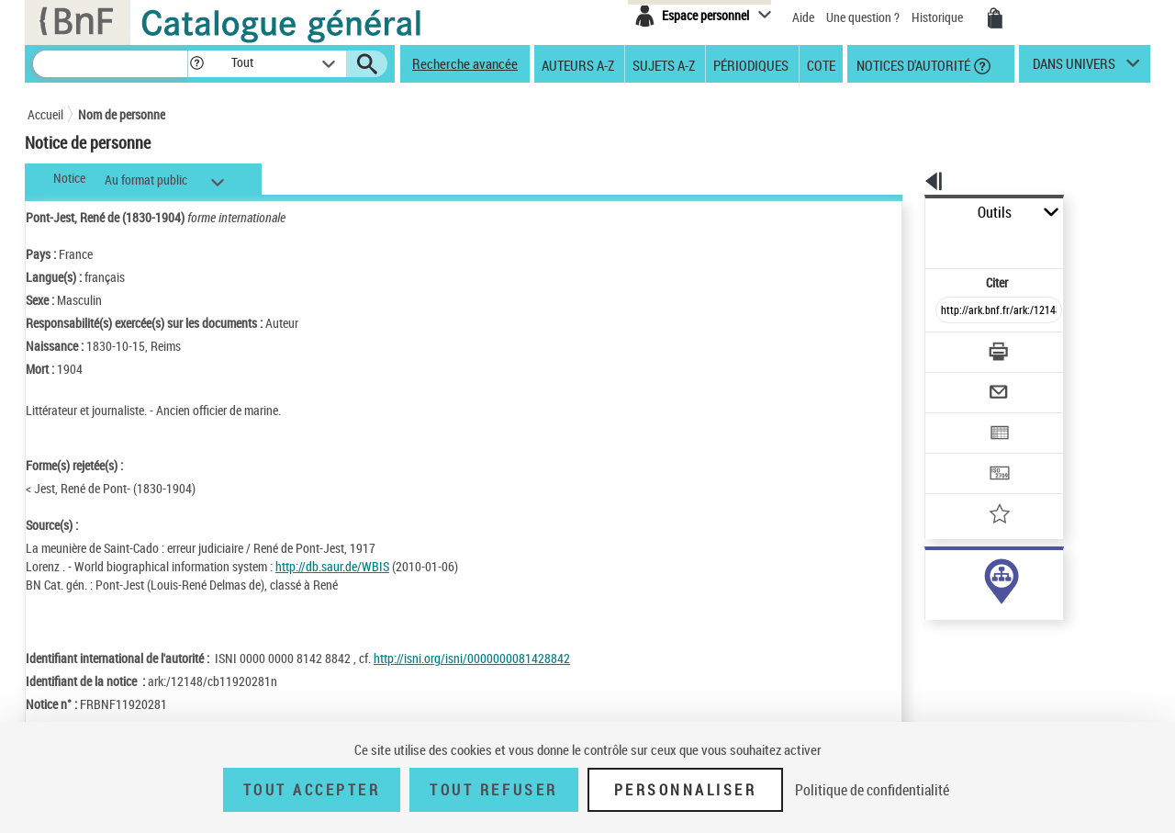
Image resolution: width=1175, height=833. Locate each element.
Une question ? (863, 17)
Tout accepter (312, 790)
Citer (918, 242)
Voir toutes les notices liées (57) (976, 633)
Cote (821, 64)
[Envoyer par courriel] (947, 347)
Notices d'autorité (912, 64)
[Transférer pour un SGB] (955, 419)
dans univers (1074, 68)
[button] (196, 64)
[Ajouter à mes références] (958, 455)
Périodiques (751, 64)
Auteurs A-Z (578, 64)
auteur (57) (934, 577)
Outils (905, 212)
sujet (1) (927, 595)
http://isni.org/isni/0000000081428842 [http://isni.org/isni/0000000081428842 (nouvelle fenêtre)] (472, 658)
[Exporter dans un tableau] (960, 383)
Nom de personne (121, 114)
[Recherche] (110, 64)
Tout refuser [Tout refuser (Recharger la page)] (493, 790)
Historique (939, 17)
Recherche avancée (465, 63)
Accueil (45, 114)
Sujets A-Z (663, 64)
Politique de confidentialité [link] (872, 790)
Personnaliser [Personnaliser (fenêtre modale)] (685, 790)
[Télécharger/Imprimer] (950, 311)
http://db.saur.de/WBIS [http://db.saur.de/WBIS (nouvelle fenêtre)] (332, 566)
